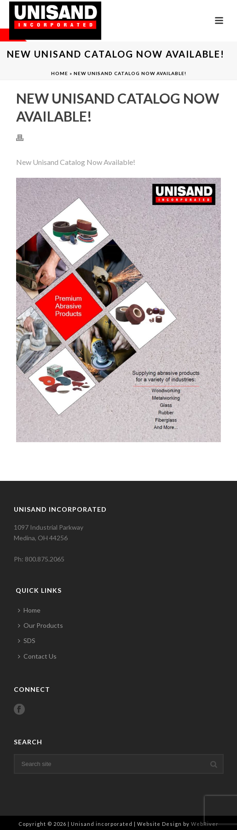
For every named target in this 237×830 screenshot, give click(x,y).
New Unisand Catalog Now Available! (75, 162)
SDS (26, 640)
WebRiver (205, 824)
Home (59, 73)
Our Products (40, 625)
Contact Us (37, 656)
